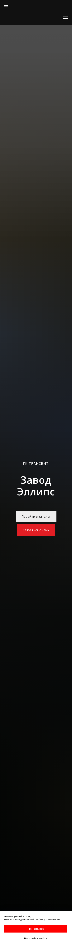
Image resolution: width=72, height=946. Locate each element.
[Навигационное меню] (6, 6)
